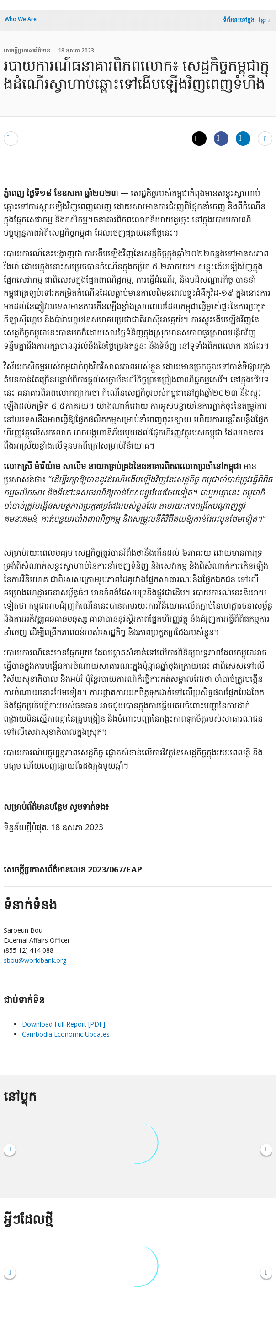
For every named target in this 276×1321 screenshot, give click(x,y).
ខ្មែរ (262, 20)
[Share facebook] (221, 138)
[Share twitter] (199, 138)
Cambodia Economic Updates (66, 1034)
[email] (11, 138)
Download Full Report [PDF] (63, 1024)
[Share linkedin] (243, 138)
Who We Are (21, 19)
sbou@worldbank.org (35, 960)
